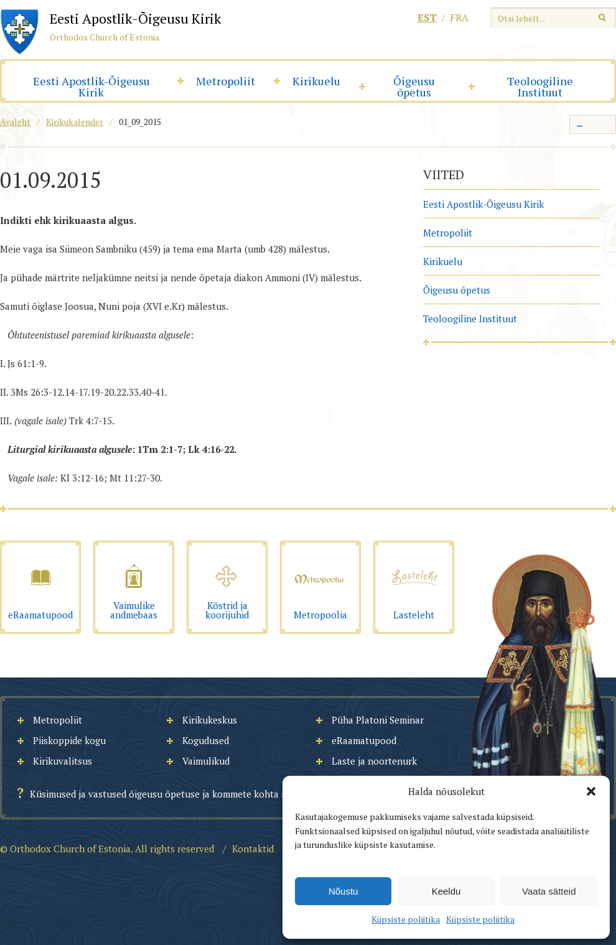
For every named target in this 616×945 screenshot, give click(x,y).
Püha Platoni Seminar (378, 720)
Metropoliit (225, 80)
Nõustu (343, 891)
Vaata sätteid (549, 891)
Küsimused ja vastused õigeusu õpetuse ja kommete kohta (154, 794)
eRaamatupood (364, 740)
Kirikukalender (74, 122)
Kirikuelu (316, 80)
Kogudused (205, 740)
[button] (591, 791)
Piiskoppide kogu (69, 740)
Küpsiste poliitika (405, 919)
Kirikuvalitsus (62, 761)
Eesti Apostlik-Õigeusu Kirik (91, 86)
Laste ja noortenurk (374, 761)
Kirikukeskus (209, 720)
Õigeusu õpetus (414, 86)
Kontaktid (253, 848)
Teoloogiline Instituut (540, 86)
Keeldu (446, 891)
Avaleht (15, 122)
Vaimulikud (206, 761)
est (427, 17)
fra (459, 17)
